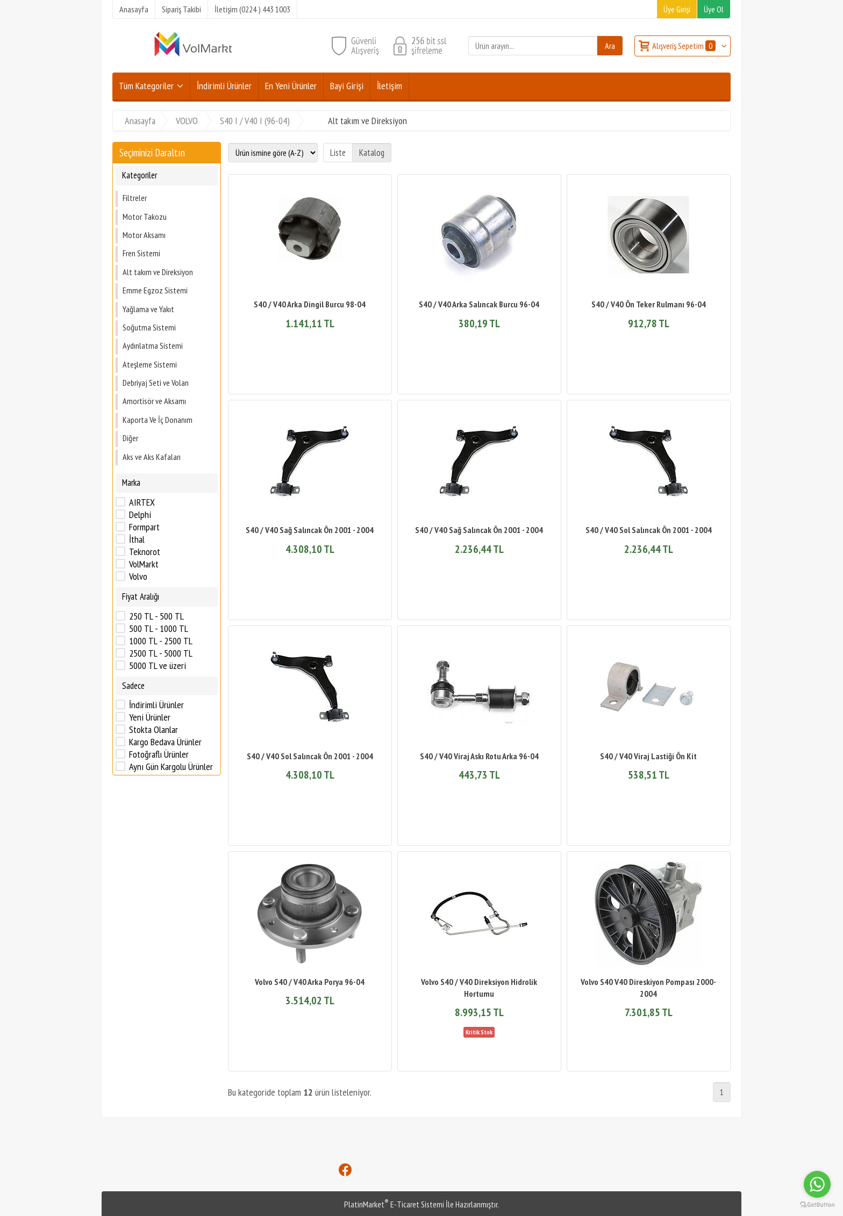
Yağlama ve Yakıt (148, 309)
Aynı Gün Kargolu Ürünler (171, 766)
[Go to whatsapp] (817, 1184)
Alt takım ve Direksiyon (158, 272)
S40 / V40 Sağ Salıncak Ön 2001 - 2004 (310, 529)
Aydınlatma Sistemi (153, 345)
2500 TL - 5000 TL (160, 653)
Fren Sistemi (141, 253)
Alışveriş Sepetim (684, 45)
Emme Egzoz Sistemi (155, 290)
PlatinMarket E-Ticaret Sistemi (394, 1204)
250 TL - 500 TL (156, 616)
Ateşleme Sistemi (150, 364)
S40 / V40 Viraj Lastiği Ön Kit (648, 756)
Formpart (144, 527)
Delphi (140, 514)
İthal (137, 539)
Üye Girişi (676, 9)
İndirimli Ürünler (156, 705)
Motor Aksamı (144, 234)
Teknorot (144, 551)
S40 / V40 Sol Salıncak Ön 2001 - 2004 (648, 529)
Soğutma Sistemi (149, 327)
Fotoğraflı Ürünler (159, 754)
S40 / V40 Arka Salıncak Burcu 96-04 (479, 304)
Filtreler (135, 197)
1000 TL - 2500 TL (160, 641)
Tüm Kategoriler (146, 86)
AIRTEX (142, 502)
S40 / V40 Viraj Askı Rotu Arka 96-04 (479, 756)
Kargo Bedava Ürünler (165, 742)
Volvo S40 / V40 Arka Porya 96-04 (310, 981)
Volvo (138, 576)
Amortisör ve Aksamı (154, 400)
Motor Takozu (145, 216)
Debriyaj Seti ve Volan (156, 382)
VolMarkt (144, 564)
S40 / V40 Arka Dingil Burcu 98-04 (310, 304)
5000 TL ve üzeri (157, 665)
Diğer (130, 438)
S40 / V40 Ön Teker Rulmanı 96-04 (648, 304)
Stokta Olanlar (153, 729)
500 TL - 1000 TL (158, 628)
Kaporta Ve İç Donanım (157, 419)
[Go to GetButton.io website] (817, 1204)
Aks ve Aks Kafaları (152, 456)
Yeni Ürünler (149, 717)
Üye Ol (714, 9)
